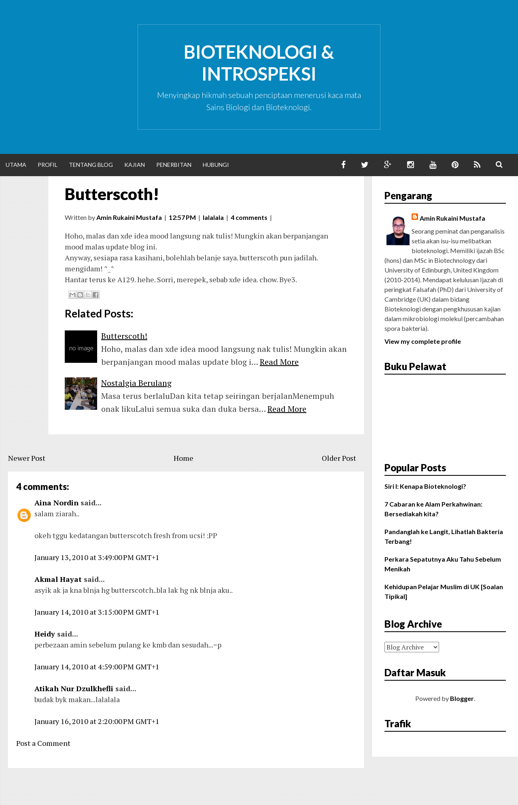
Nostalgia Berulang (136, 382)
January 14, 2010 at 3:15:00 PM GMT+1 (96, 612)
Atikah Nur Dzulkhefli (73, 688)
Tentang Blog (91, 164)
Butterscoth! (112, 194)
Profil (47, 164)
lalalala (213, 217)
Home (183, 458)
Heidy (44, 634)
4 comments (249, 217)
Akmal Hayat (58, 579)
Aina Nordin (56, 502)
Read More (279, 361)
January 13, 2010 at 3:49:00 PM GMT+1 (96, 557)
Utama (16, 164)
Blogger (462, 698)
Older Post (339, 458)
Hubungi (216, 164)
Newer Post (26, 458)
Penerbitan (173, 164)
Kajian (134, 164)
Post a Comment (43, 743)
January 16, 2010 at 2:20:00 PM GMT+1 (96, 721)
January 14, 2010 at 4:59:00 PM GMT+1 (96, 666)
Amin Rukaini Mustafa (452, 218)
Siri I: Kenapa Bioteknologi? (425, 486)
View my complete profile (422, 341)
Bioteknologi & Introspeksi (259, 63)
